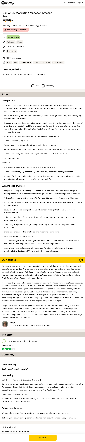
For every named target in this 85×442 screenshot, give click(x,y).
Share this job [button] (9, 427)
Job (34, 86)
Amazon (47, 13)
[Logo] (7, 3)
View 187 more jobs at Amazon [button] (16, 431)
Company (47, 86)
